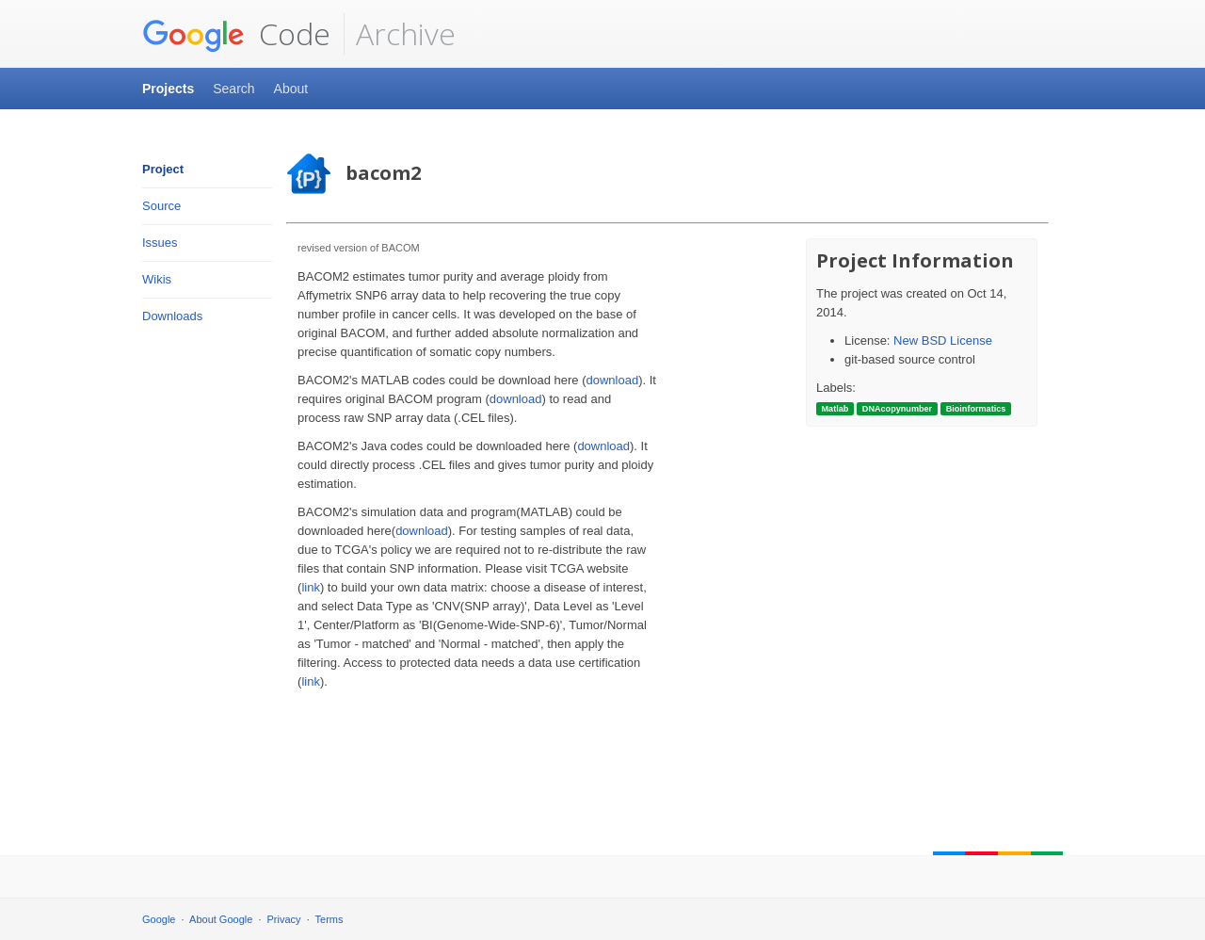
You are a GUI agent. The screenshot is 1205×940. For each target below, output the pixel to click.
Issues (160, 242)
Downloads (172, 316)
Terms (329, 919)
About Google (220, 919)
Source (161, 206)
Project (163, 169)
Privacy (284, 919)
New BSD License (942, 340)
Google (158, 919)
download (612, 380)
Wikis (156, 279)
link (310, 587)
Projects (168, 88)
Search (233, 88)
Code (236, 34)
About (291, 88)
